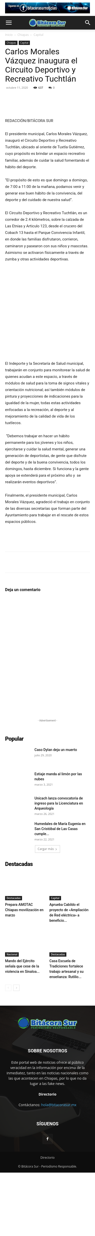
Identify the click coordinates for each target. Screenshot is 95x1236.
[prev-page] (8, 1051)
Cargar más (48, 912)
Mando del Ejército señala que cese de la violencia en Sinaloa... (22, 1029)
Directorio (48, 1221)
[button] (9, 23)
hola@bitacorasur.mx (58, 1168)
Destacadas (14, 961)
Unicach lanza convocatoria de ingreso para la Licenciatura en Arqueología (58, 867)
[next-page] (16, 1051)
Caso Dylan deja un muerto (55, 813)
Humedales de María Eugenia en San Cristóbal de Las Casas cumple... (60, 892)
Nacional (12, 1018)
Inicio (9, 35)
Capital (39, 35)
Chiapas (23, 35)
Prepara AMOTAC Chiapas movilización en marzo (24, 973)
